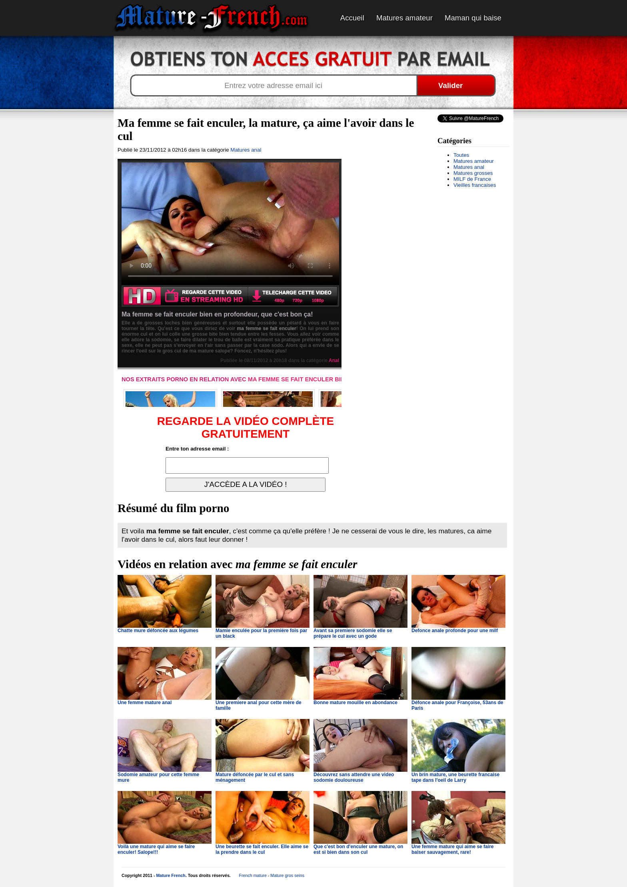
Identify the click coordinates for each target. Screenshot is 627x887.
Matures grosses (473, 173)
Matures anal (468, 167)
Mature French (170, 875)
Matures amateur (404, 18)
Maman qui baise (473, 18)
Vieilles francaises (474, 185)
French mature (253, 875)
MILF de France (472, 179)
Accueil (352, 18)
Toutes (461, 155)
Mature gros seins (287, 875)
